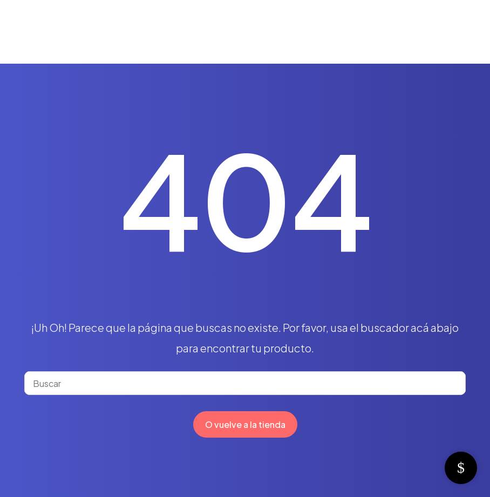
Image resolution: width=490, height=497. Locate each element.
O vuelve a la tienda (245, 424)
